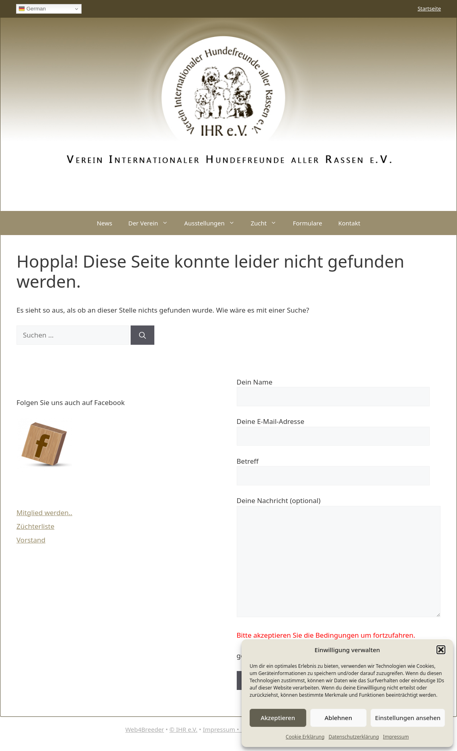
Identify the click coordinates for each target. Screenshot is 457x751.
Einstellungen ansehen (408, 718)
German (32, 9)
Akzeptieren (277, 718)
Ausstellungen (213, 223)
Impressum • (222, 729)
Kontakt (349, 223)
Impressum (396, 736)
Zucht (268, 223)
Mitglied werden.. (44, 512)
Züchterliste (35, 526)
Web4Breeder (144, 729)
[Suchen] (142, 335)
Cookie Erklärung (305, 736)
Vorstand (30, 539)
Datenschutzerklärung (353, 736)
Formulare (307, 223)
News (105, 223)
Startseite (429, 8)
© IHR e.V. (184, 729)
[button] (441, 650)
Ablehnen (338, 718)
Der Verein (152, 223)
